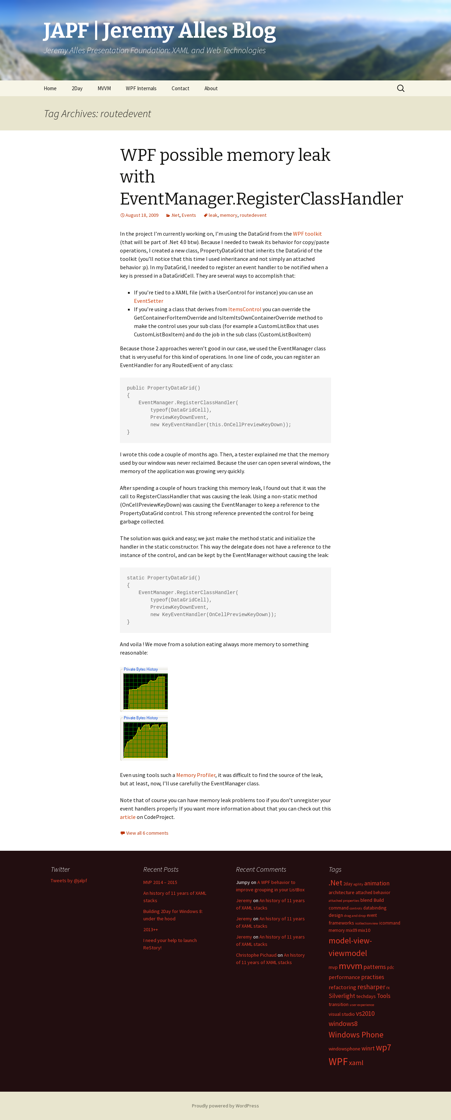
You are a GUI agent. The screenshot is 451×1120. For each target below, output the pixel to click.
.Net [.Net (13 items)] (335, 882)
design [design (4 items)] (336, 915)
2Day (77, 88)
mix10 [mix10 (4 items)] (364, 930)
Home (50, 88)
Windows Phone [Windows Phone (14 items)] (356, 1034)
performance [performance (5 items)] (344, 976)
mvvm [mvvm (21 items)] (351, 965)
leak (213, 215)
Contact (180, 88)
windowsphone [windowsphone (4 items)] (344, 1049)
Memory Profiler (195, 774)
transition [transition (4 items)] (339, 1004)
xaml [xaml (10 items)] (356, 1062)
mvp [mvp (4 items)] (333, 967)
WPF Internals (141, 88)
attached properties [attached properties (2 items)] (344, 900)
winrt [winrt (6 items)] (368, 1048)
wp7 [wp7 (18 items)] (383, 1047)
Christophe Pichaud (256, 955)
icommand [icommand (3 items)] (389, 923)
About (211, 88)
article (128, 816)
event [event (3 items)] (372, 915)
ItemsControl (245, 309)
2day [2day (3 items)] (347, 883)
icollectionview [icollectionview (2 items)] (366, 923)
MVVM (104, 88)
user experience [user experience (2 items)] (362, 1005)
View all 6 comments (147, 833)
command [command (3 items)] (339, 908)
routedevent (253, 215)
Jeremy (244, 900)
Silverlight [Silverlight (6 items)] (342, 996)
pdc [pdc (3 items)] (390, 967)
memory (228, 215)
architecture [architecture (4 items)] (342, 892)
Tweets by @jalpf (69, 880)
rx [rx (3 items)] (388, 987)
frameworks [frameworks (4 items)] (341, 923)
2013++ (150, 929)
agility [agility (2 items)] (358, 884)
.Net (175, 215)
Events (189, 215)
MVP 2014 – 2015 (160, 882)
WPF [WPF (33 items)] (338, 1061)
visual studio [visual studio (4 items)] (342, 1014)
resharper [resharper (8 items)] (371, 987)
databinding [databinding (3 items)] (374, 908)
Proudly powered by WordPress (225, 1106)
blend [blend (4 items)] (366, 900)
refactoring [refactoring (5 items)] (342, 987)
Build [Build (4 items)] (378, 900)
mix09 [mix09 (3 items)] (351, 930)
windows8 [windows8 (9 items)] (343, 1023)
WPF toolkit (307, 233)
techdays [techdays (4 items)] (366, 996)
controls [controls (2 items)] (356, 908)
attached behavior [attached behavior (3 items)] (373, 892)
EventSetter (148, 300)
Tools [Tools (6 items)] (384, 996)
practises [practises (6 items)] (372, 977)
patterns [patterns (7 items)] (375, 967)
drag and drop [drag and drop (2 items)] (355, 915)
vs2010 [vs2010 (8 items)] (365, 1013)
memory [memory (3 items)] (337, 930)
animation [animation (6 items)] (376, 883)
